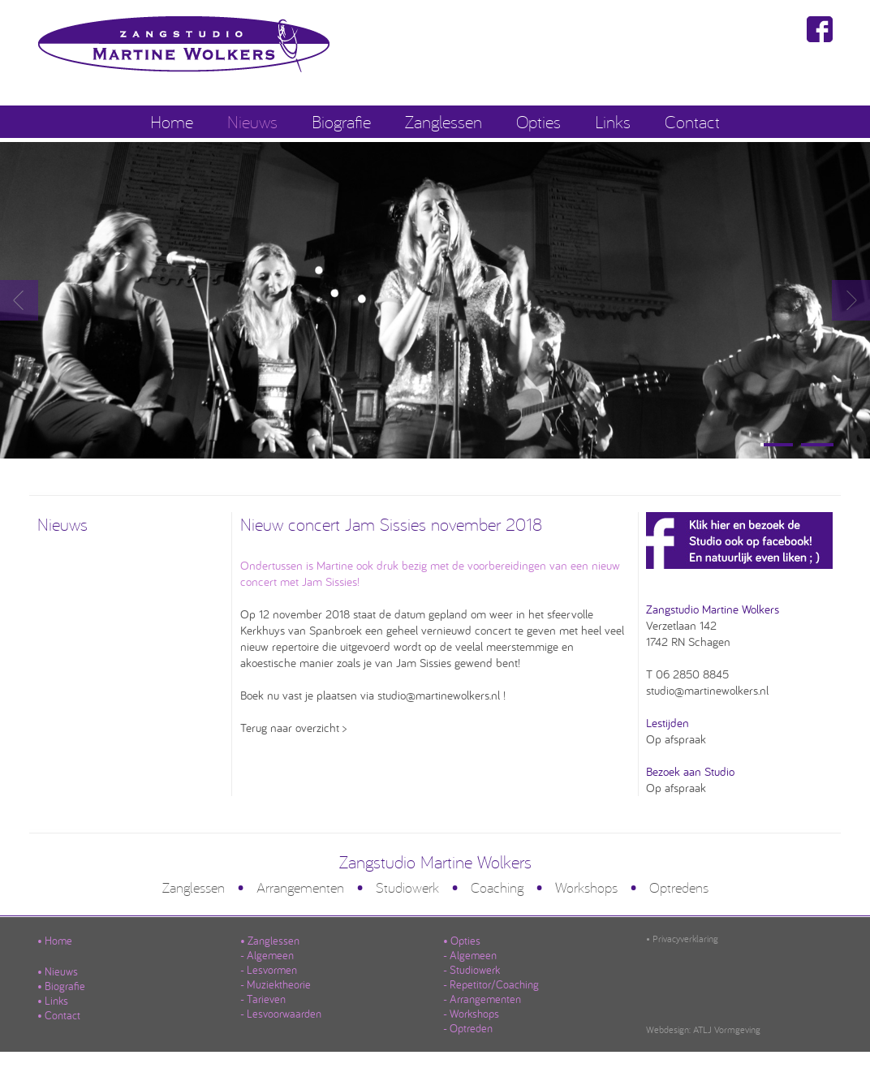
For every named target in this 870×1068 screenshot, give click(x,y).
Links (613, 121)
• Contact (58, 1015)
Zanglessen (443, 121)
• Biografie (61, 986)
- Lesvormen (268, 969)
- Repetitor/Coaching (491, 984)
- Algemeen (267, 955)
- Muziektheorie (275, 984)
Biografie (341, 121)
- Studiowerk (471, 969)
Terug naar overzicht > (293, 727)
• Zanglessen (269, 940)
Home (171, 121)
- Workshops (471, 1013)
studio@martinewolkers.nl (707, 690)
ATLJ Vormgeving (726, 1029)
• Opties (461, 940)
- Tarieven (263, 999)
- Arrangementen (482, 999)
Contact (692, 121)
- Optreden (468, 1028)
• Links (52, 1000)
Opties (538, 121)
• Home (54, 940)
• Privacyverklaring (682, 938)
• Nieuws (57, 971)
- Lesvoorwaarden (280, 1013)
